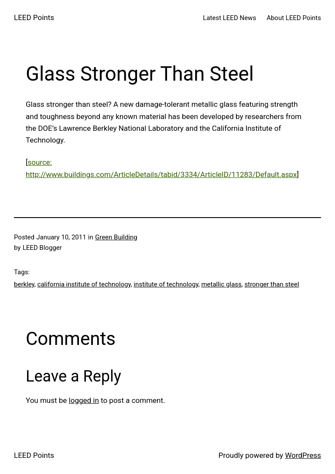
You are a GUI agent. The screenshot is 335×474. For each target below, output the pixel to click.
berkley (24, 284)
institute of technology (165, 284)
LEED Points (34, 17)
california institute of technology (84, 284)
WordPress (303, 455)
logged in (84, 400)
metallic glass (221, 284)
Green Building (116, 237)
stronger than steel (271, 284)
